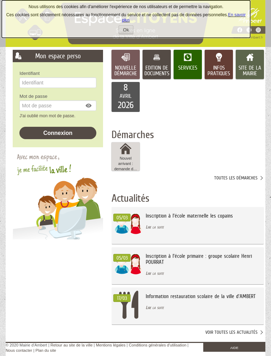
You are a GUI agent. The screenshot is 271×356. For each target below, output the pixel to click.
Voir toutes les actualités (231, 332)
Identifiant (29, 73)
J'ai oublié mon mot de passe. (48, 115)
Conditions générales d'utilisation (157, 345)
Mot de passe (33, 96)
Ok (128, 30)
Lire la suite (155, 227)
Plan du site (46, 350)
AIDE (234, 348)
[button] (88, 105)
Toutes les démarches (236, 177)
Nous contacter (19, 350)
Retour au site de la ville (71, 345)
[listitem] (126, 97)
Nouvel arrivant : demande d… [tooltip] (125, 156)
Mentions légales (111, 345)
